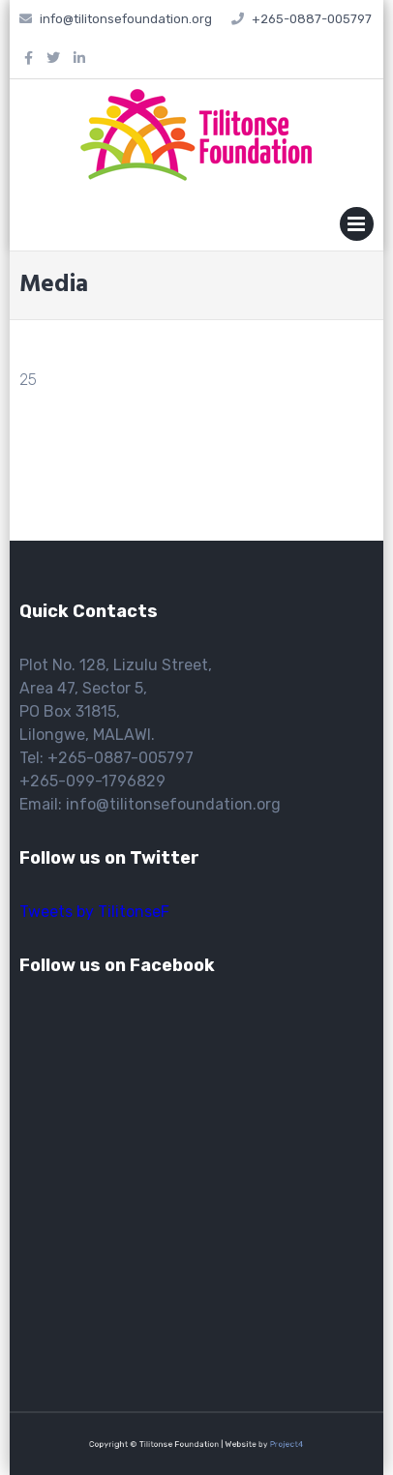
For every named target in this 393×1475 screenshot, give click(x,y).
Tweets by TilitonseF (94, 911)
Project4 (272, 1444)
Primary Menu (357, 228)
